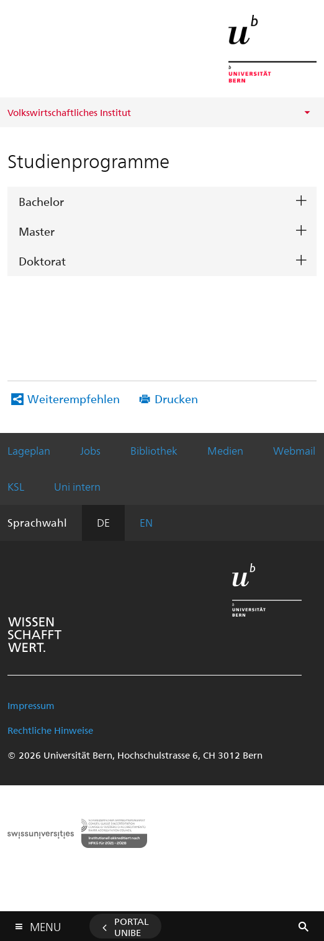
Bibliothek (154, 450)
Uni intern (77, 486)
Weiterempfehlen (73, 398)
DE (103, 522)
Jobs (90, 450)
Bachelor (41, 201)
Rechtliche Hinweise (50, 730)
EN (146, 522)
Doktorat (42, 261)
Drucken (176, 398)
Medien (225, 450)
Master (37, 231)
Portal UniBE (131, 927)
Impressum (31, 705)
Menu (45, 924)
